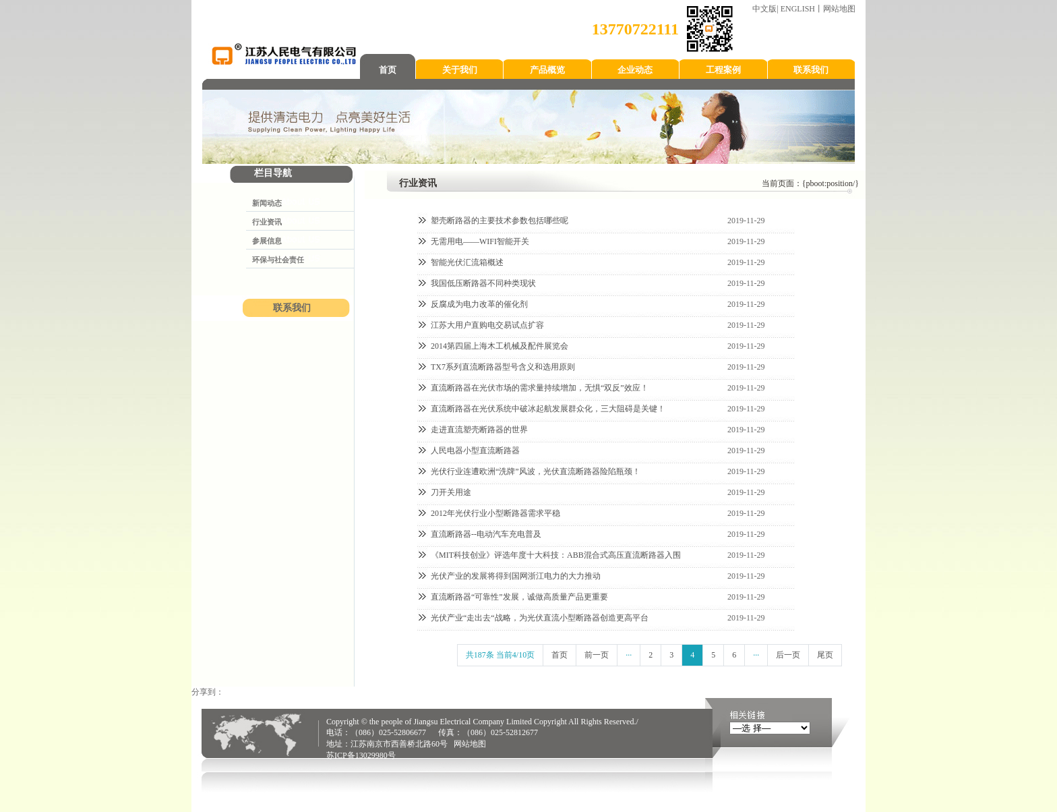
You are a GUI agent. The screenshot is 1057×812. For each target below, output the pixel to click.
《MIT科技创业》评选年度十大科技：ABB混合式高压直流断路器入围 (556, 555)
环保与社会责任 (278, 260)
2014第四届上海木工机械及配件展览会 (499, 346)
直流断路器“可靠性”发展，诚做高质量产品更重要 (519, 597)
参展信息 (267, 241)
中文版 (764, 8)
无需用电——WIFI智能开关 (480, 241)
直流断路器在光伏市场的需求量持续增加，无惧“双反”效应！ (539, 388)
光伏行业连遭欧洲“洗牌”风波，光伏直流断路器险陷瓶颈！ (535, 471)
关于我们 (459, 70)
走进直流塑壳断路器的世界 (479, 429)
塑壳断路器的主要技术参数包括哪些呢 (499, 220)
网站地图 (839, 8)
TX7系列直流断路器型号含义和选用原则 (503, 367)
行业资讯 (267, 222)
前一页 (596, 655)
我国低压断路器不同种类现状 (483, 283)
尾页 (825, 655)
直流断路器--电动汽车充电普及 (486, 534)
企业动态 (635, 70)
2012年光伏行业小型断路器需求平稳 (495, 513)
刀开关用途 (451, 492)
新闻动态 (267, 203)
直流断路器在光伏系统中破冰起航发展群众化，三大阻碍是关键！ (548, 408)
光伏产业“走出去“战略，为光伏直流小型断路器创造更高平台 (539, 617)
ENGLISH (798, 8)
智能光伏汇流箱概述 (467, 262)
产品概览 (547, 70)
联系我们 (810, 70)
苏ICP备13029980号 (361, 755)
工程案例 (723, 70)
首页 (387, 70)
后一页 (788, 655)
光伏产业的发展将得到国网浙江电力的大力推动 (516, 576)
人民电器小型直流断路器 (475, 450)
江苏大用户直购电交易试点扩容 (487, 325)
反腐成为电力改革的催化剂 (479, 304)
